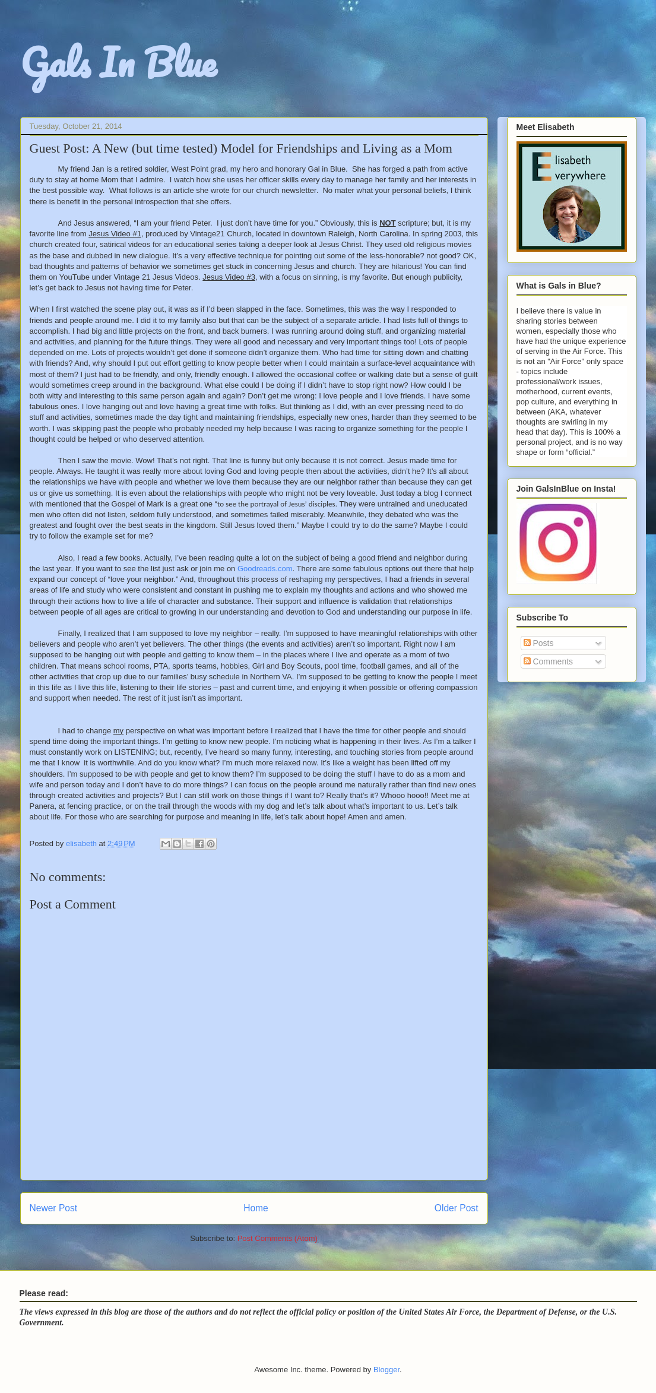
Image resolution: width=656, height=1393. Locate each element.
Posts (539, 643)
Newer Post (54, 1208)
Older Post (456, 1208)
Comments (548, 661)
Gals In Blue (118, 62)
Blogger (386, 1369)
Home (255, 1208)
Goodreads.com (265, 568)
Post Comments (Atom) (277, 1238)
